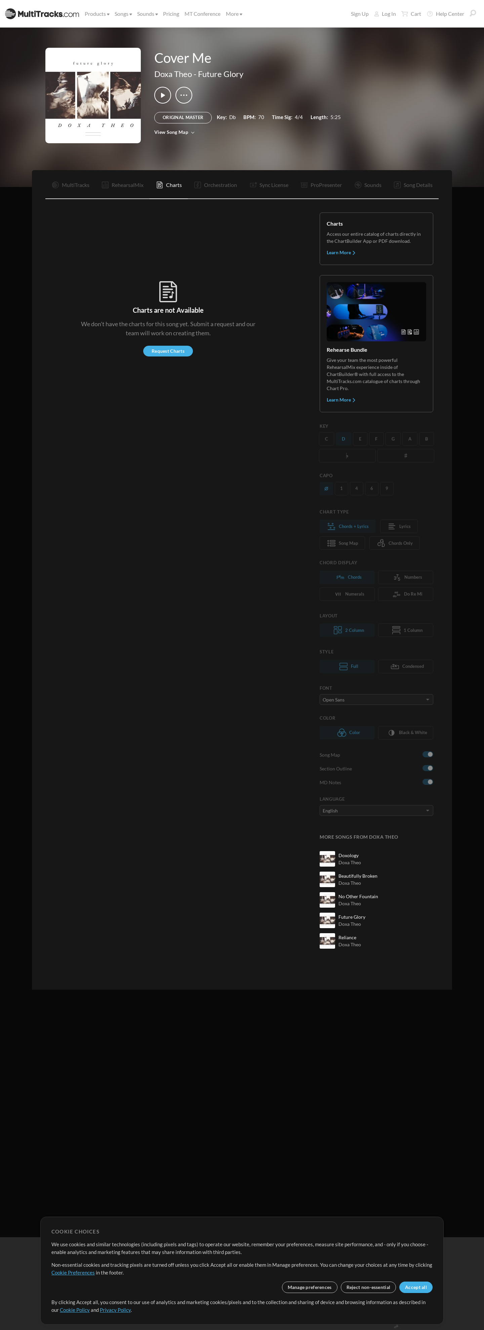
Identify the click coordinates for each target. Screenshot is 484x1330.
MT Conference (202, 13)
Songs (123, 13)
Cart (411, 13)
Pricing (171, 13)
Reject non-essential (369, 1287)
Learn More (341, 252)
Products (97, 13)
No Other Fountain (358, 896)
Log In (385, 13)
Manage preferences (310, 1287)
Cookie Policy (75, 1310)
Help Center (445, 13)
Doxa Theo (173, 74)
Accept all (416, 1287)
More (233, 13)
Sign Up (360, 13)
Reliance (347, 937)
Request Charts (168, 351)
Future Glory (220, 74)
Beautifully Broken (357, 876)
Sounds (147, 13)
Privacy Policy (115, 1310)
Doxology (348, 855)
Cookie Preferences (73, 1272)
